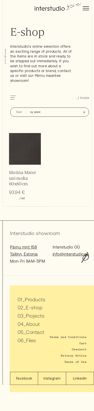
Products (35, 299)
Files (31, 340)
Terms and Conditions (68, 337)
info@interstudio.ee (71, 254)
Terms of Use (75, 362)
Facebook (24, 378)
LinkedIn (80, 378)
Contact (35, 332)
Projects (35, 316)
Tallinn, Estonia (24, 254)
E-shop (34, 307)
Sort (19, 112)
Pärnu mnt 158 (23, 247)
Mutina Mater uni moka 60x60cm (22, 178)
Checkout (79, 349)
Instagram (51, 378)
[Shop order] (57, 112)
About (33, 324)
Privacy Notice (73, 355)
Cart (82, 343)
